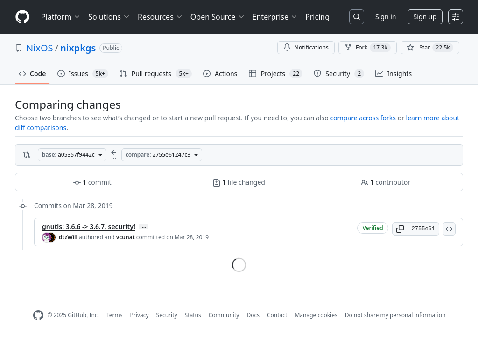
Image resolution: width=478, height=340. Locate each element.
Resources (160, 17)
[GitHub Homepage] (38, 315)
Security (166, 315)
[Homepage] (22, 17)
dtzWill (68, 237)
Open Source (217, 17)
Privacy (139, 315)
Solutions (109, 17)
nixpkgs (78, 48)
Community (224, 315)
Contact (277, 315)
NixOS (39, 48)
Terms (114, 315)
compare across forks (363, 117)
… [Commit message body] (143, 226)
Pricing (317, 17)
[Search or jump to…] (357, 17)
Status (193, 315)
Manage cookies (316, 315)
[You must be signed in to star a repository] (430, 47)
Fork (367, 47)
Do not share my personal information (395, 315)
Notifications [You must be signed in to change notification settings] (306, 47)
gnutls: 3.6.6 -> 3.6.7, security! (88, 226)
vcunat (125, 237)
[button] (400, 229)
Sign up (425, 16)
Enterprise (275, 17)
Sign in (385, 16)
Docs (253, 315)
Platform (61, 17)
